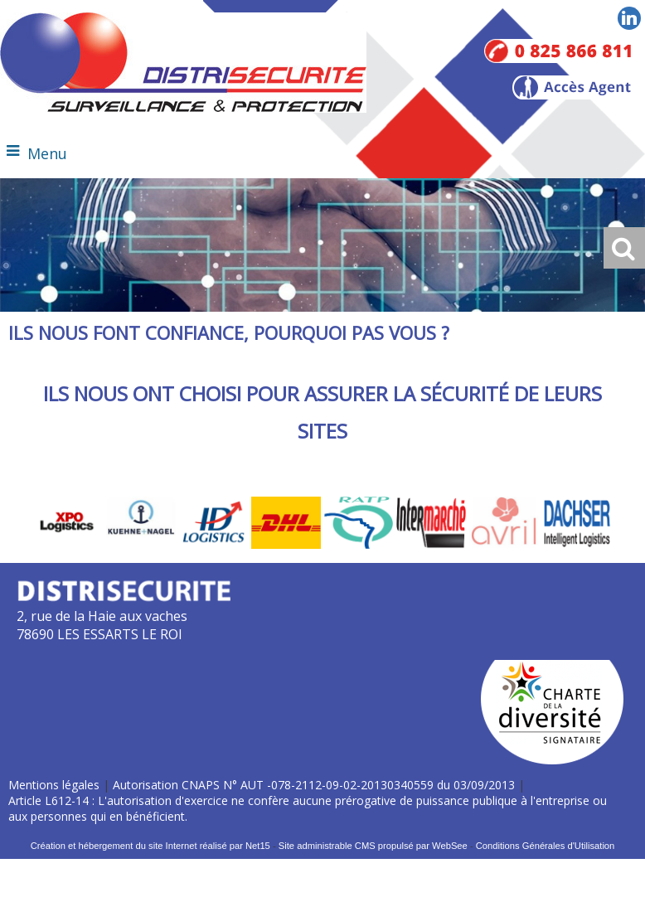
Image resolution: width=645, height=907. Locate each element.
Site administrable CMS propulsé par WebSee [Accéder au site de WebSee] (373, 846)
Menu (47, 153)
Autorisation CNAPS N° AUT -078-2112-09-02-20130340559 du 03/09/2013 (314, 785)
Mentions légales (53, 785)
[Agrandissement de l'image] (69, 544)
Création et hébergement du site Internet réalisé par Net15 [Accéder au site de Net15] (150, 846)
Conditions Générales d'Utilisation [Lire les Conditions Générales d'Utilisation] (545, 846)
